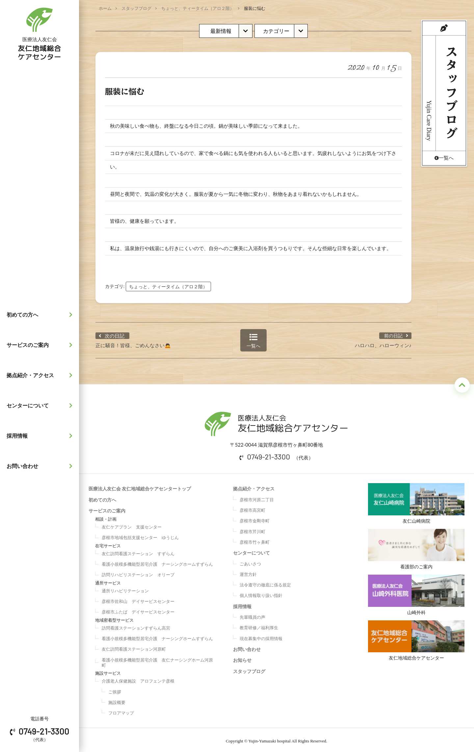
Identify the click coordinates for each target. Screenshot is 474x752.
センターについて (41, 405)
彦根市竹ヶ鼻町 (255, 539)
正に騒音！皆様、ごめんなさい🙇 (133, 343)
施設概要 (116, 700)
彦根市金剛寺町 (255, 518)
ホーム (105, 8)
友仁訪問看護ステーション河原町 (134, 647)
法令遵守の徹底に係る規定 (265, 582)
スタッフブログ (136, 8)
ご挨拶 (114, 689)
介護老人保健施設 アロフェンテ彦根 (138, 679)
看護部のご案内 (416, 548)
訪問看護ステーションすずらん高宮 (136, 625)
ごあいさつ (250, 561)
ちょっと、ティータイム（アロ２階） (197, 8)
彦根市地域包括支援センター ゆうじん (140, 535)
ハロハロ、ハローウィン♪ (383, 343)
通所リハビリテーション (125, 588)
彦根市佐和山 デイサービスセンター (138, 599)
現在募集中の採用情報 (261, 636)
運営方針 (248, 572)
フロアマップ (121, 710)
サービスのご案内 (41, 345)
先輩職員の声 (252, 614)
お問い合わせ (41, 466)
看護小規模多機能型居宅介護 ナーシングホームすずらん (157, 561)
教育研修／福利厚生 (259, 625)
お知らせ (242, 658)
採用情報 (41, 436)
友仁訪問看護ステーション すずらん (138, 551)
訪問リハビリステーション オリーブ (138, 572)
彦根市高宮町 (252, 507)
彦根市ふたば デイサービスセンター (138, 609)
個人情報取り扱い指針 (261, 593)
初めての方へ (41, 315)
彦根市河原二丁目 (257, 497)
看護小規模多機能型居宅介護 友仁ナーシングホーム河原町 (157, 660)
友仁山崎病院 (416, 501)
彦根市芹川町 (252, 529)
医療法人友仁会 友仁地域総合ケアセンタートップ (140, 486)
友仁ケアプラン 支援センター (132, 524)
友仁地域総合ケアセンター (416, 641)
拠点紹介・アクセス (41, 375)
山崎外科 (416, 595)
